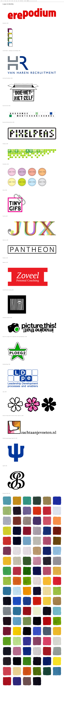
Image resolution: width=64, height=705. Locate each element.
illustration (21, 0)
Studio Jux (4, 240)
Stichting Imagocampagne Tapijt (8, 438)
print (18, 0)
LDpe (3, 391)
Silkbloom (4, 262)
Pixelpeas (4, 143)
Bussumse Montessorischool (7, 122)
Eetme (4, 190)
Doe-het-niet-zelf (5, 105)
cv (3, 0)
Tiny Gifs (4, 216)
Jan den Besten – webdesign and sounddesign (10, 50)
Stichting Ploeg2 (5, 364)
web (14, 0)
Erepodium (4, 23)
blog (5, 0)
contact (25, 0)
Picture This (5, 336)
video (12, 0)
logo (16, 0)
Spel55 (4, 465)
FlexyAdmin (5, 164)
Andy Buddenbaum (21, 336)
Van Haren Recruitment (6, 78)
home (1, 0)
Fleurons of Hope (5, 415)
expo (7, 0)
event (10, 0)
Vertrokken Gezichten (6, 317)
